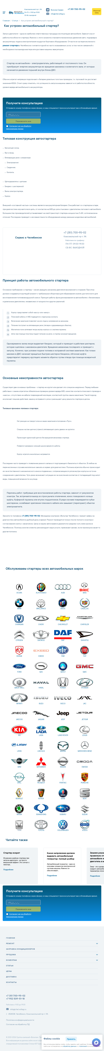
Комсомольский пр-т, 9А (75, 237)
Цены (9, 971)
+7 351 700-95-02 (76, 9)
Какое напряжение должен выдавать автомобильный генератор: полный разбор (61, 856)
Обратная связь (96, 12)
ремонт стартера (11, 46)
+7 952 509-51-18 (15, 999)
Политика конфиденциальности (20, 1020)
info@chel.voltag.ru (55, 14)
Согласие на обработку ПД (18, 1025)
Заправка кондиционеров (20, 949)
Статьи (9, 966)
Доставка (11, 977)
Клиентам (11, 960)
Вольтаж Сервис (55, 10)
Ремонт (10, 944)
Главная (10, 938)
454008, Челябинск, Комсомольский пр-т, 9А (27, 1014)
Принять (71, 1039)
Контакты (11, 982)
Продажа (11, 955)
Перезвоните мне (23, 121)
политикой (83, 1046)
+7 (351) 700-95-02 (75, 233)
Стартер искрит (11, 853)
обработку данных (69, 1046)
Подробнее (8, 870)
